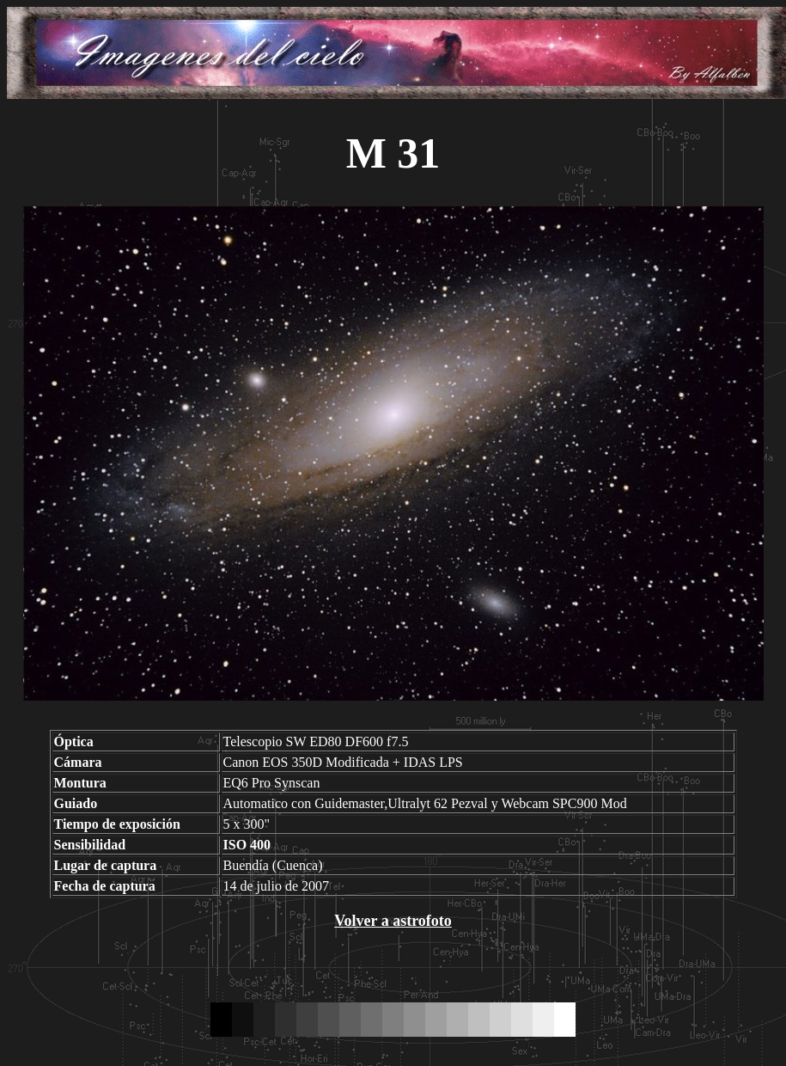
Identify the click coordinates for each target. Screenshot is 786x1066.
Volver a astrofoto (393, 920)
